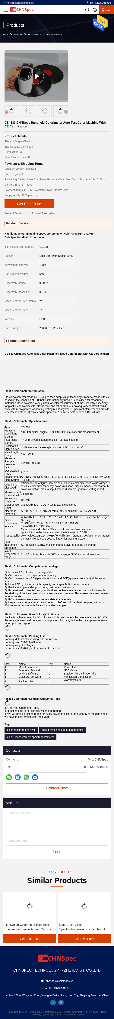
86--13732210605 (99, 2)
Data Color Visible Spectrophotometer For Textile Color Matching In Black (83, 927)
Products (18, 34)
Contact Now (57, 788)
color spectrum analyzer (21, 729)
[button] (66, 112)
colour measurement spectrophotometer (30, 737)
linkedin (53, 1002)
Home (6, 34)
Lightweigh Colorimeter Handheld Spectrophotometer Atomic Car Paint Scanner (29, 927)
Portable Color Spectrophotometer (45, 34)
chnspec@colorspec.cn (18, 2)
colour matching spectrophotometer (62, 729)
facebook (61, 1002)
